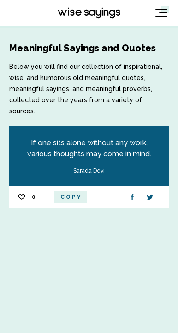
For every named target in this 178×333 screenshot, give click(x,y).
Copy (71, 197)
